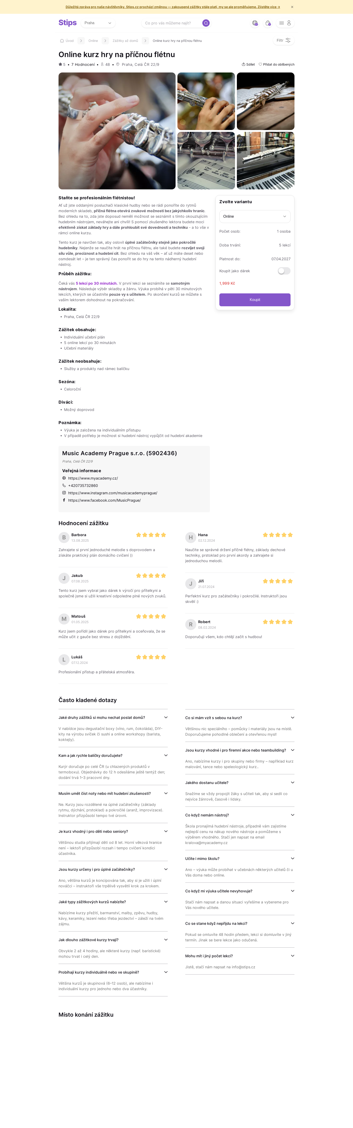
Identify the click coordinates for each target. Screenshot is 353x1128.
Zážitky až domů (125, 41)
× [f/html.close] (292, 6)
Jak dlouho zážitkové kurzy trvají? (88, 939)
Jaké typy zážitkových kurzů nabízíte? (92, 902)
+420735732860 (80, 485)
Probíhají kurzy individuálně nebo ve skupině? (99, 972)
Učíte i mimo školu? (202, 858)
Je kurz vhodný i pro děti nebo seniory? (93, 831)
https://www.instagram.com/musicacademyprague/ (109, 493)
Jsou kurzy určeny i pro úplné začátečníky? (97, 869)
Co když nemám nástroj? (207, 815)
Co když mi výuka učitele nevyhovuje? (218, 891)
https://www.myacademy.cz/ (90, 478)
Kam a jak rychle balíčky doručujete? (90, 755)
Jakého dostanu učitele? (206, 782)
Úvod (67, 41)
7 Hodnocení (83, 64)
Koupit (255, 300)
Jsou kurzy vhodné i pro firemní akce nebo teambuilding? (235, 750)
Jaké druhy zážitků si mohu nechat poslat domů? (102, 717)
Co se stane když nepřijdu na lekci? (216, 923)
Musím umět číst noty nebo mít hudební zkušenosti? (105, 793)
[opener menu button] (285, 23)
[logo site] (68, 23)
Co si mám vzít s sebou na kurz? (213, 717)
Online (93, 41)
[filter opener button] (283, 40)
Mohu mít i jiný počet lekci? (209, 956)
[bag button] (267, 23)
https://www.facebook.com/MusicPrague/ (101, 500)
